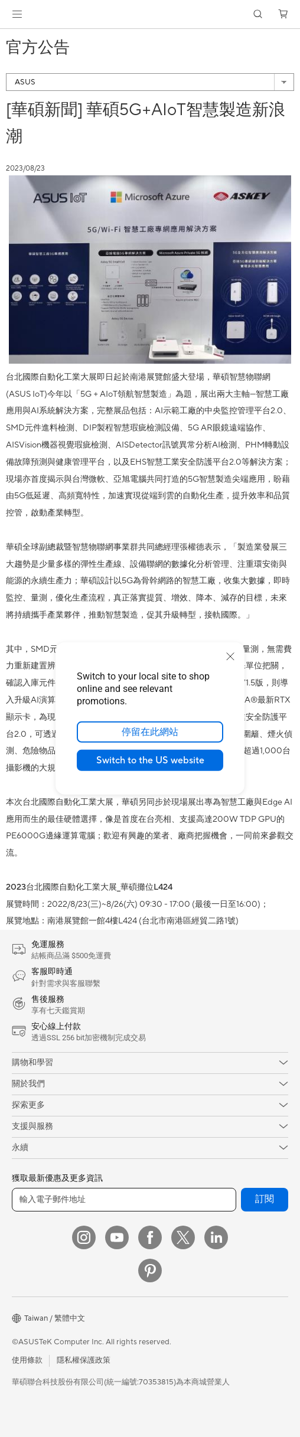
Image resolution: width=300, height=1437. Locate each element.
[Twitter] (183, 1237)
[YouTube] (117, 1237)
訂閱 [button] (264, 1199)
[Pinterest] (150, 1270)
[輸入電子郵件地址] (124, 1199)
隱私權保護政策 (83, 1360)
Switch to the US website (150, 760)
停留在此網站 (150, 732)
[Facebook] (150, 1237)
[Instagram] (84, 1237)
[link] (150, 14)
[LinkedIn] (216, 1237)
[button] (17, 14)
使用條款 (27, 1360)
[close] (230, 656)
